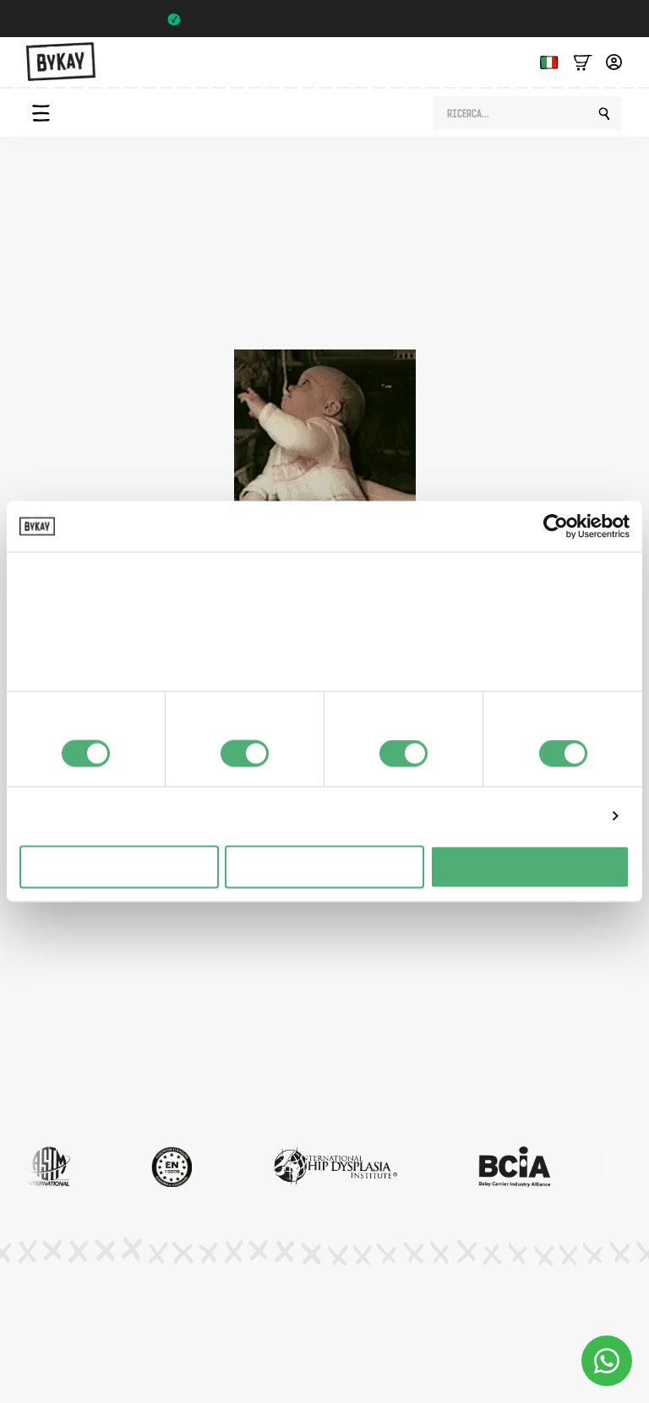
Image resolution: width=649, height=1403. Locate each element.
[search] (604, 114)
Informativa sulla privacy (146, 1315)
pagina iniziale (469, 312)
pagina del (210, 312)
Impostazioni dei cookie (509, 1315)
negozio (319, 312)
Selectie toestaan (325, 866)
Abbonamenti (64, 1031)
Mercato (50, 1060)
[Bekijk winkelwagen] (582, 61)
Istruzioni (52, 972)
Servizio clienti (65, 1089)
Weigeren (118, 866)
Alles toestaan (530, 866)
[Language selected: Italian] (545, 61)
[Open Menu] (40, 113)
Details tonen (556, 816)
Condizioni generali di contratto (330, 1315)
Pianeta (47, 1002)
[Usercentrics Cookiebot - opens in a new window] (556, 526)
